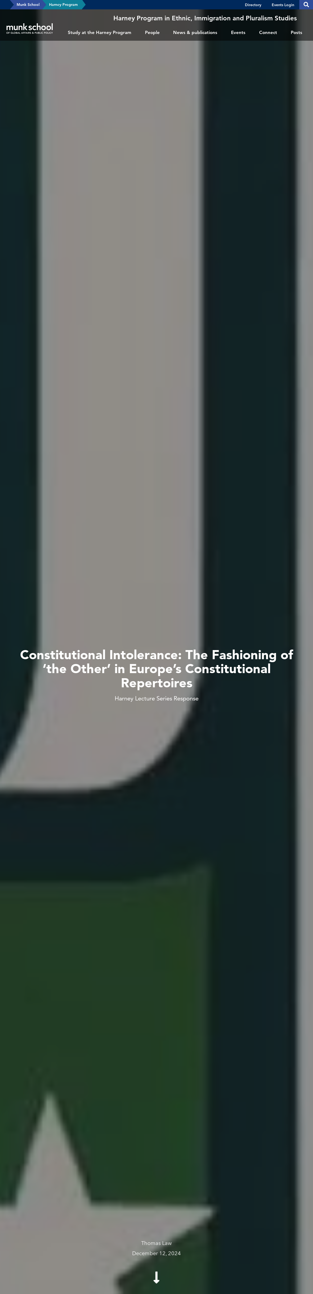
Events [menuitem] (238, 32)
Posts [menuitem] (296, 32)
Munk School (28, 4)
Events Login (283, 4)
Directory (253, 4)
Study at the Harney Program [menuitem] (99, 32)
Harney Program (63, 4)
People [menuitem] (152, 32)
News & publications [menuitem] (195, 32)
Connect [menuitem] (268, 32)
